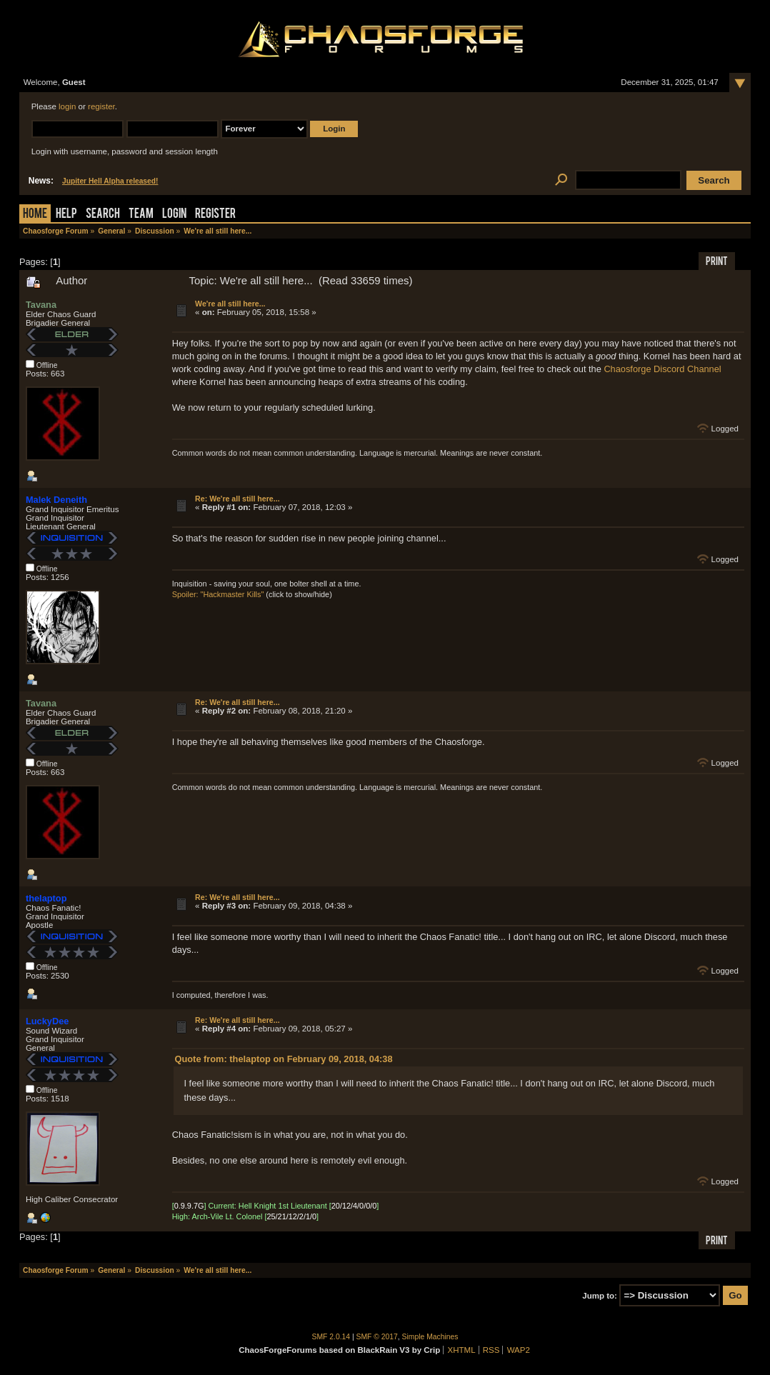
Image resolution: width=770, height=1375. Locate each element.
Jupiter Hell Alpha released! (110, 181)
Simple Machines (430, 1337)
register (101, 106)
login (67, 106)
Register (215, 214)
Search (103, 214)
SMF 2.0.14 (331, 1337)
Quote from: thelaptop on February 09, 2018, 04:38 (284, 1059)
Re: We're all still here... (237, 498)
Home (35, 214)
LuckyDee (47, 1021)
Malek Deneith (56, 499)
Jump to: (599, 1295)
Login (174, 214)
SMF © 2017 (377, 1337)
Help (66, 214)
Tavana (41, 304)
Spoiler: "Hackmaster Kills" (218, 594)
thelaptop (46, 898)
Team (141, 214)
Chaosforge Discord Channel (662, 369)
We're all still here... (230, 303)
